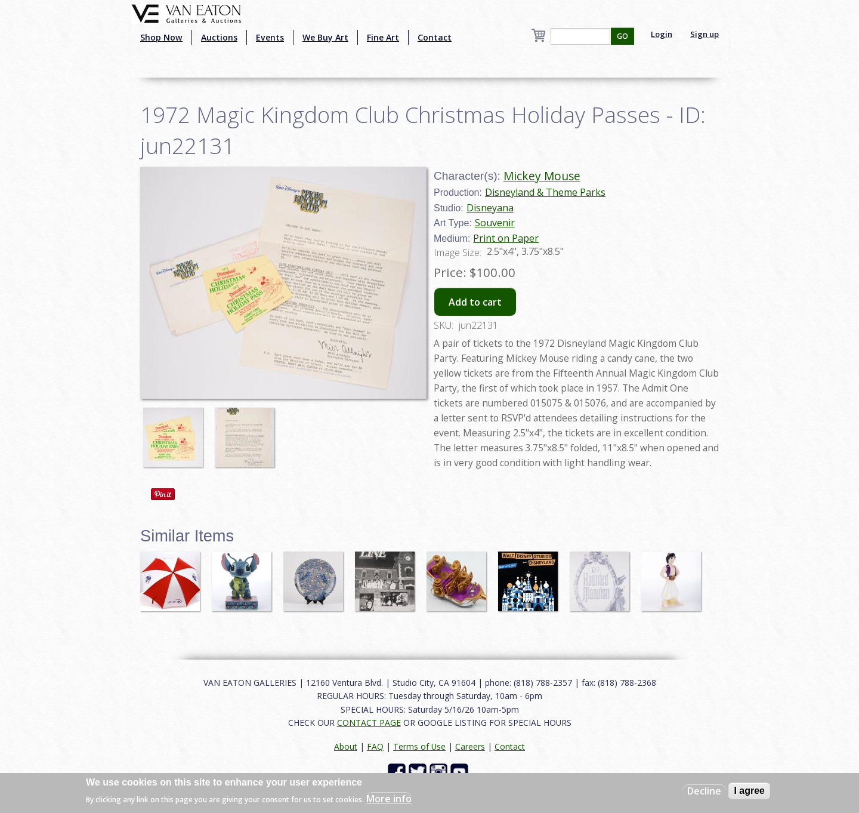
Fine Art (383, 37)
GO (622, 36)
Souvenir (495, 222)
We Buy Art (325, 37)
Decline (704, 790)
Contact (435, 37)
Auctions (219, 37)
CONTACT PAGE (369, 722)
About (345, 746)
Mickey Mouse (541, 176)
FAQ (375, 746)
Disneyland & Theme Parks (545, 192)
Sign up (704, 34)
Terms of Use (419, 746)
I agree (749, 791)
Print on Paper (506, 238)
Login (661, 34)
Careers (470, 746)
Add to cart (475, 302)
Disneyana (490, 207)
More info (389, 798)
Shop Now (161, 37)
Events (270, 37)
